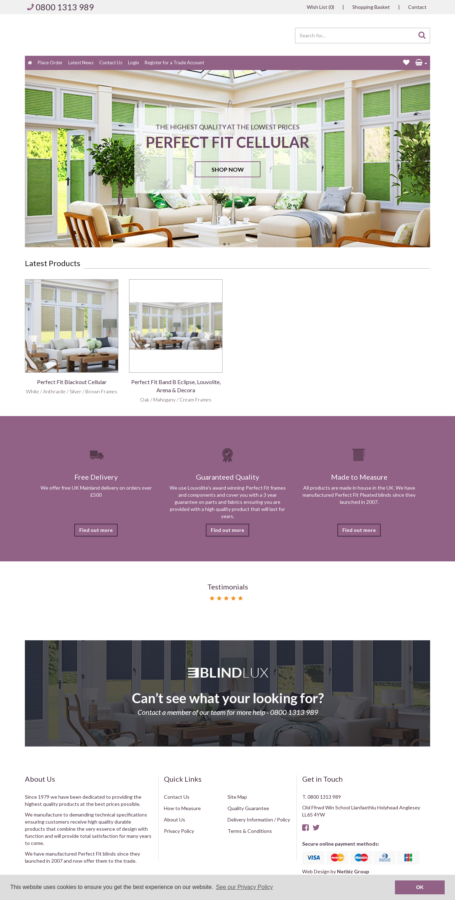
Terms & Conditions (250, 831)
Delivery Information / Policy (259, 820)
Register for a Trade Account (174, 62)
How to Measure (182, 808)
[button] (421, 63)
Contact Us (110, 62)
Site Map (237, 797)
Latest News (80, 62)
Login (133, 62)
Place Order (50, 62)
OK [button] (420, 887)
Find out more (96, 530)
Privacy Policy (179, 831)
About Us (174, 820)
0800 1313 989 (65, 7)
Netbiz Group (353, 871)
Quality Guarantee (248, 808)
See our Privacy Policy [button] (244, 887)
